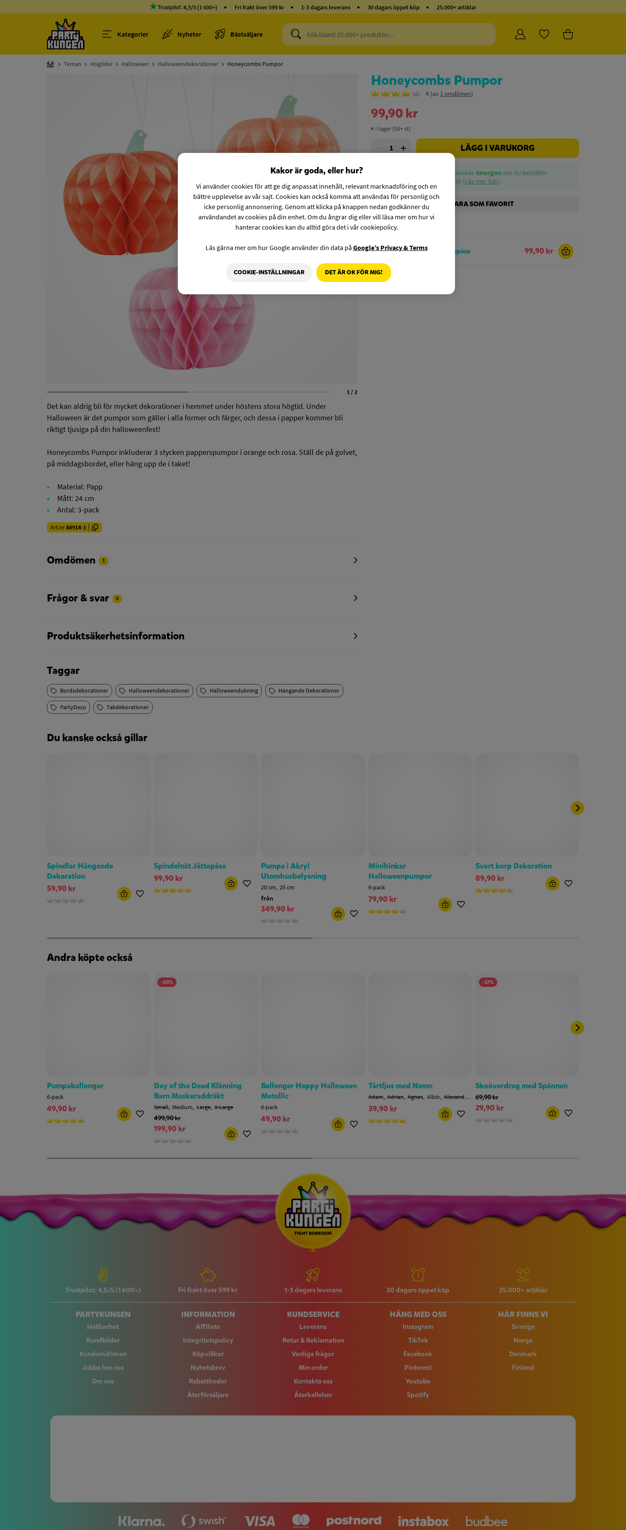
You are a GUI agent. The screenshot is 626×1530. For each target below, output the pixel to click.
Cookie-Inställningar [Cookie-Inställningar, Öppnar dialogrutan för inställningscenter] (267, 272)
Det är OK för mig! (354, 272)
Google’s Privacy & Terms (390, 247)
